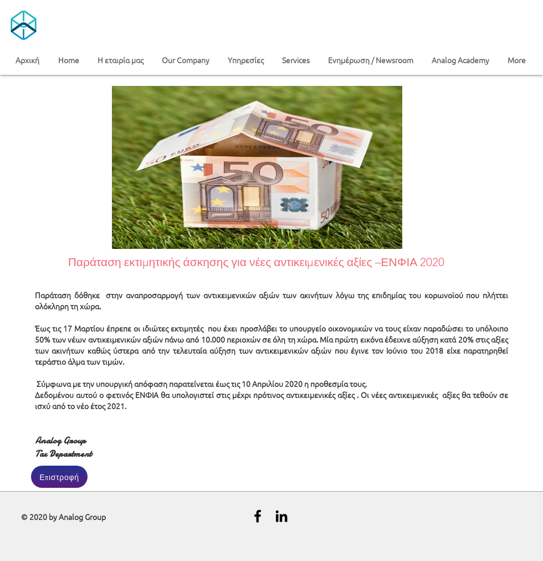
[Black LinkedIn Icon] (281, 516)
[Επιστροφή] (59, 477)
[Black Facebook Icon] (257, 516)
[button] (121, 60)
